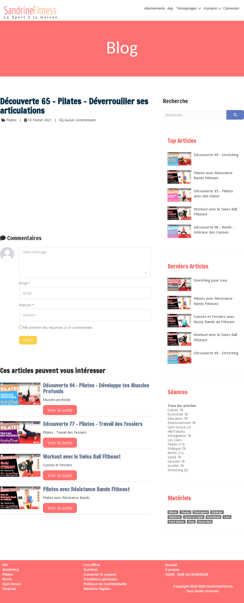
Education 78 (178, 418)
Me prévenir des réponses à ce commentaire (55, 327)
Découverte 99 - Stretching (203, 159)
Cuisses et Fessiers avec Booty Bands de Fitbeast (201, 320)
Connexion (231, 8)
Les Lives (175, 440)
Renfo (172, 453)
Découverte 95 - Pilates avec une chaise (200, 195)
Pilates (173, 444)
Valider (28, 340)
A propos (212, 8)
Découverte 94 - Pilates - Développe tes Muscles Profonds (96, 388)
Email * (24, 283)
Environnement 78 (182, 423)
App (170, 8)
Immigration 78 (179, 435)
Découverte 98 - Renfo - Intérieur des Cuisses (201, 231)
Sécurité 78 (176, 461)
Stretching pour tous (197, 284)
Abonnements (154, 8)
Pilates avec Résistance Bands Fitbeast (86, 489)
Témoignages (188, 8)
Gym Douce (177, 427)
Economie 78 (178, 414)
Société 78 (176, 465)
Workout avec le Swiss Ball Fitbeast (82, 456)
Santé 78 (174, 457)
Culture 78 (175, 410)
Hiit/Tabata (176, 431)
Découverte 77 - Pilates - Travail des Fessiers (92, 424)
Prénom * (26, 305)
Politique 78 (177, 448)
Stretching (175, 470)
